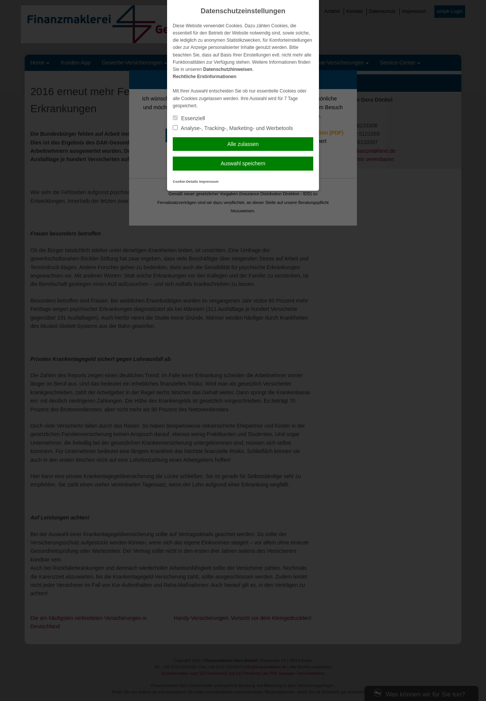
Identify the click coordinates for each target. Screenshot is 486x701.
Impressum (208, 181)
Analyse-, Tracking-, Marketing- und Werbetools (233, 128)
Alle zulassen (243, 144)
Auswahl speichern (243, 163)
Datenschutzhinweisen (227, 69)
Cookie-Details (185, 181)
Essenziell (189, 118)
